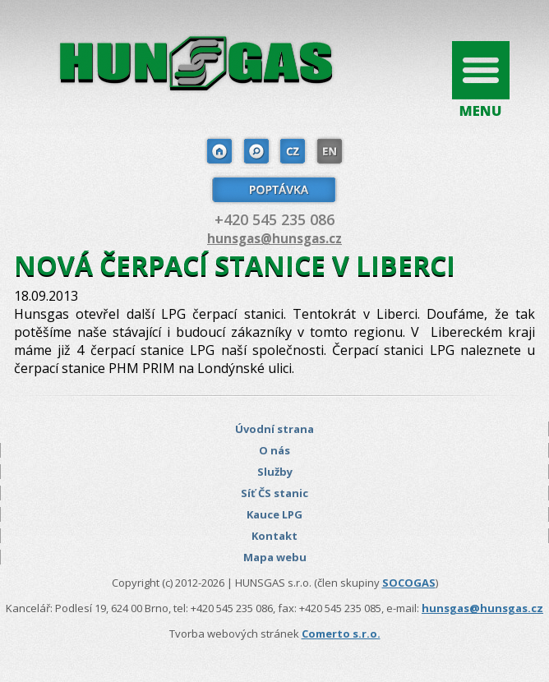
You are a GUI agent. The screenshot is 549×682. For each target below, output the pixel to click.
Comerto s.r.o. (341, 633)
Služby (275, 471)
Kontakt (274, 535)
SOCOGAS (409, 582)
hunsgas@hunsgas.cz (274, 238)
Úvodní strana (274, 429)
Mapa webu (275, 557)
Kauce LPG (274, 514)
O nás (274, 450)
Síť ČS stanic (274, 493)
